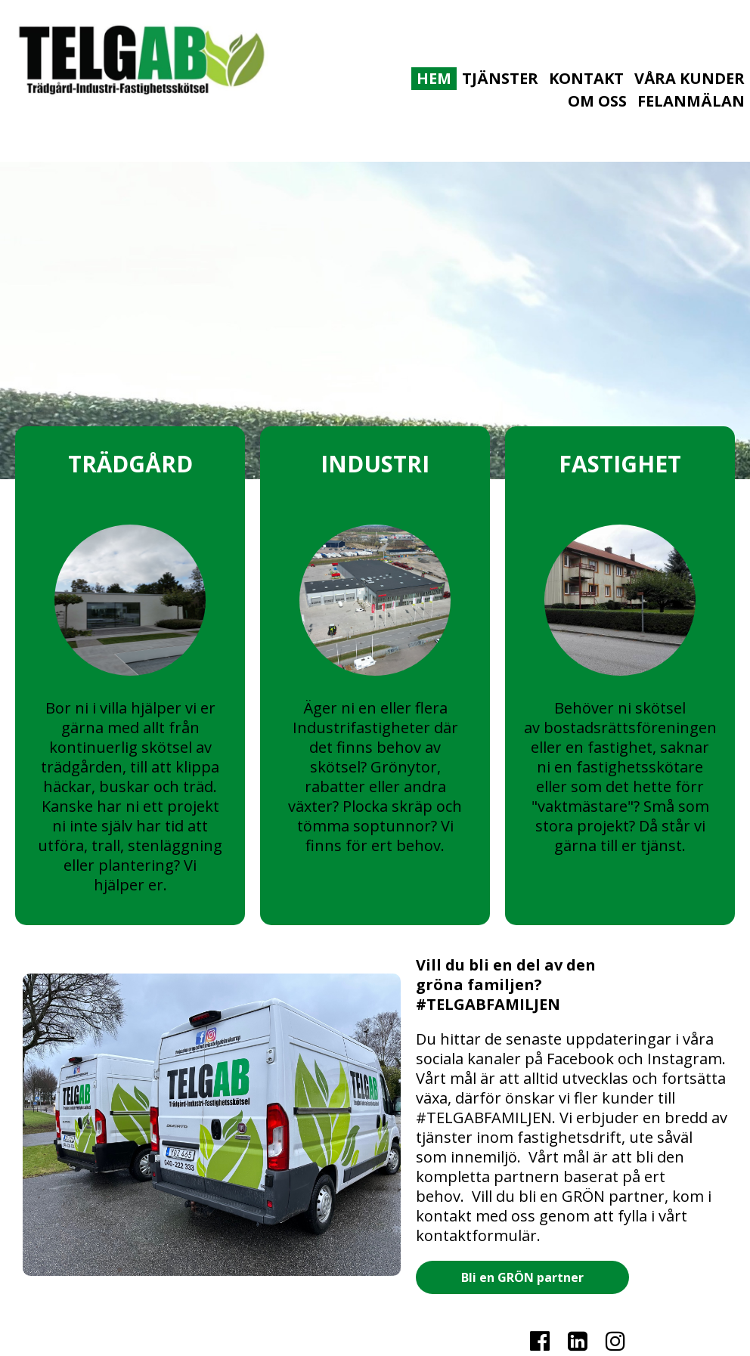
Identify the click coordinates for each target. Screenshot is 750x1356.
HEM (434, 78)
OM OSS (597, 101)
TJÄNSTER (500, 78)
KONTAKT (586, 78)
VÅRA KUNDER (689, 78)
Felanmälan (691, 101)
